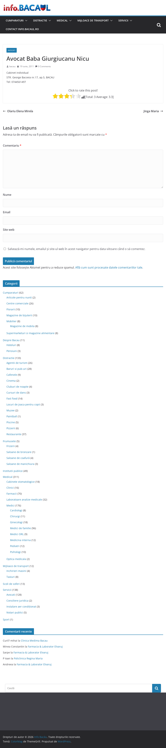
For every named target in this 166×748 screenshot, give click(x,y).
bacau (12, 66)
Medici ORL (17, 534)
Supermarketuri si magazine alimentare (30, 333)
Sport (6, 619)
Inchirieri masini (16, 571)
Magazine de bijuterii (19, 315)
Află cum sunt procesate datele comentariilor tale (108, 267)
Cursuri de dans (16, 392)
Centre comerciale (17, 303)
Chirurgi (15, 516)
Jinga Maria (153, 111)
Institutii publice (13, 471)
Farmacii (11, 493)
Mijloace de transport (93, 20)
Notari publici (14, 612)
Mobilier (11, 321)
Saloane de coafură (18, 458)
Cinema (11, 380)
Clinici (10, 487)
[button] (25, 20)
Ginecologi (16, 522)
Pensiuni (11, 351)
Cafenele (11, 374)
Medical (62, 20)
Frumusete (9, 441)
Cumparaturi (15, 20)
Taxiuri (10, 577)
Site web (8, 230)
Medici (10, 505)
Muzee (10, 410)
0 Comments (43, 66)
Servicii (123, 20)
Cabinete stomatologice (20, 481)
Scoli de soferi (11, 584)
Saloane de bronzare (18, 452)
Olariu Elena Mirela (18, 111)
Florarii (10, 309)
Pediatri (14, 546)
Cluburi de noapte (17, 386)
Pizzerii (10, 428)
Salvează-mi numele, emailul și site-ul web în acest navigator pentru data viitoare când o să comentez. (76, 249)
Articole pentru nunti (19, 297)
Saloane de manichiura (20, 464)
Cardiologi (16, 510)
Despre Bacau (11, 340)
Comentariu (12, 146)
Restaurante (13, 434)
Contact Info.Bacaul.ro (22, 29)
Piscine (10, 422)
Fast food (11, 398)
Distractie (40, 20)
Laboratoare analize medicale (24, 499)
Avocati (11, 50)
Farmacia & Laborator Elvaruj (45, 646)
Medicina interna (20, 540)
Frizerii (10, 446)
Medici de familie (20, 528)
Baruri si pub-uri (16, 368)
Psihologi (15, 552)
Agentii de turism (16, 363)
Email (6, 212)
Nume (7, 195)
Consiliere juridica (17, 600)
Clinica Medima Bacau (34, 640)
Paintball (11, 416)
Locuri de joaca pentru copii (23, 404)
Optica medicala (16, 559)
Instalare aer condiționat (21, 606)
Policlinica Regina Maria (28, 658)
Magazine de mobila (22, 326)
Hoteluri (11, 345)
